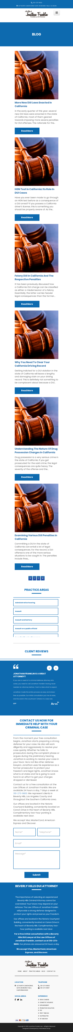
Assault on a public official (26, 628)
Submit (36, 874)
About (25, 971)
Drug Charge (44, 1000)
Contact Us (51, 971)
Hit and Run (44, 1019)
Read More (27, 130)
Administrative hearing (25, 603)
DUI (41, 1010)
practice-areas (34, 971)
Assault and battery (23, 620)
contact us (40, 940)
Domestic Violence (46, 1002)
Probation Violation (47, 1008)
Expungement (44, 1005)
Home (20, 971)
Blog (43, 971)
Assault (18, 611)
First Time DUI (44, 1013)
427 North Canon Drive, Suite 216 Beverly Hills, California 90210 (25, 988)
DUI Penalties (44, 1016)
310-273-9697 (45, 988)
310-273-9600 (37, 3)
